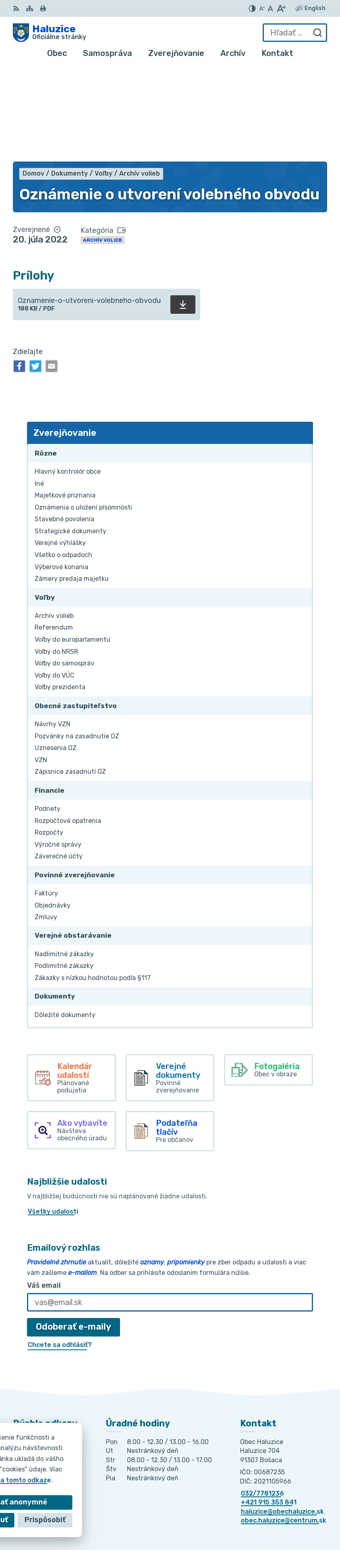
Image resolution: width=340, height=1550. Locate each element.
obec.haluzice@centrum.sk (283, 1426)
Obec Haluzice (298, 1517)
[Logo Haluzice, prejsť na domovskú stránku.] (49, 32)
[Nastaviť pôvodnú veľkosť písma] (270, 8)
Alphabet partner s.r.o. (285, 1507)
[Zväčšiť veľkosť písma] (281, 8)
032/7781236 (262, 1399)
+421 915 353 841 (268, 1409)
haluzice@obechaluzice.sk (282, 1418)
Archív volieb (102, 146)
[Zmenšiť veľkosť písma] (261, 8)
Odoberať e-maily (73, 1233)
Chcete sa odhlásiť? (60, 1251)
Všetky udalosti (53, 1118)
